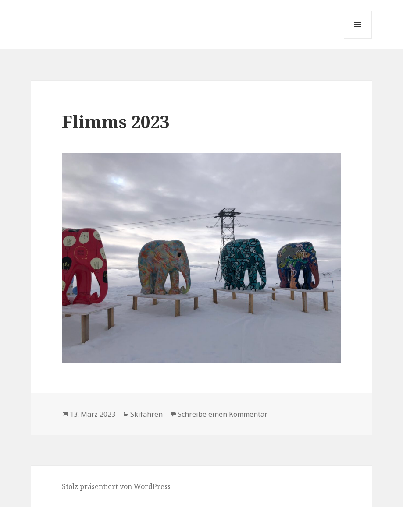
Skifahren (146, 414)
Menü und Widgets (358, 38)
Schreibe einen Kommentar (222, 414)
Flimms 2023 (116, 121)
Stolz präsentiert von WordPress (116, 486)
